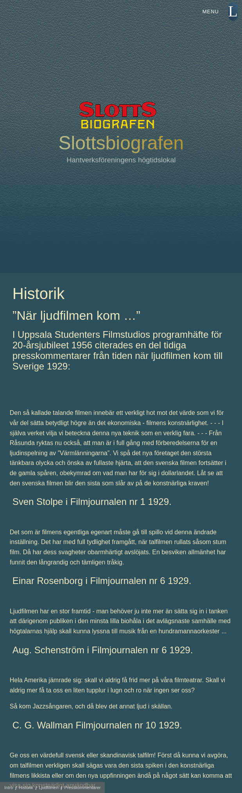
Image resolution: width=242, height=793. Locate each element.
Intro (8, 787)
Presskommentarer (83, 787)
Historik (26, 787)
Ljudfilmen (48, 787)
